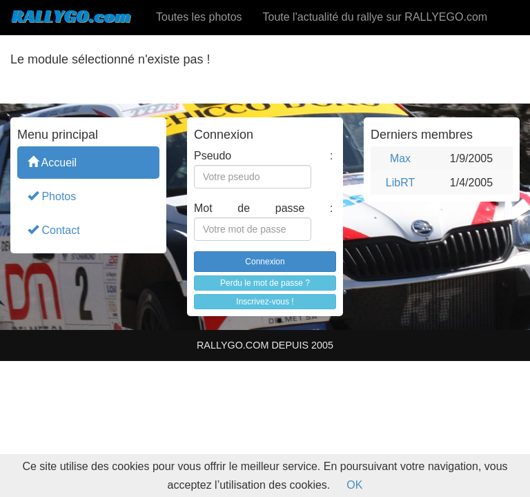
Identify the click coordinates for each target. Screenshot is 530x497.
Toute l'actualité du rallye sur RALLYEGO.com (375, 17)
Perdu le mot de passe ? (265, 283)
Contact (54, 229)
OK (354, 485)
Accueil (52, 161)
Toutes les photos (199, 17)
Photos (52, 195)
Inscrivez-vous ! (264, 301)
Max (400, 158)
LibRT (400, 182)
